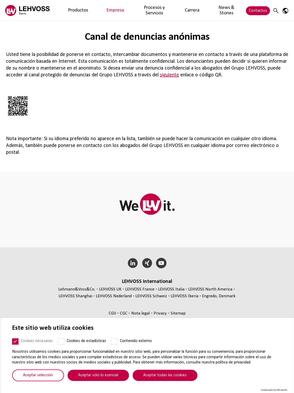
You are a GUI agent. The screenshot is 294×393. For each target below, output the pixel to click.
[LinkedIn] (132, 263)
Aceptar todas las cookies (165, 375)
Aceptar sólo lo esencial (98, 375)
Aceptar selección (38, 375)
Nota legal (141, 313)
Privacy (161, 313)
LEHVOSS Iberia (184, 296)
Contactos (258, 10)
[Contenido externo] (114, 341)
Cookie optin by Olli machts (274, 390)
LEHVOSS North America (210, 289)
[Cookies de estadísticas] (61, 341)
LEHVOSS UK (110, 289)
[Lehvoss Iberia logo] (27, 10)
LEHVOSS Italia (171, 289)
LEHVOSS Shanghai (75, 296)
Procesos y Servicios (125, 10)
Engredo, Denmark (218, 296)
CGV (113, 313)
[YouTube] (161, 263)
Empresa (93, 10)
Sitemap (178, 313)
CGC (124, 313)
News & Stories (182, 10)
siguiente (169, 75)
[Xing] (147, 263)
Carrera (155, 10)
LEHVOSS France (139, 289)
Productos (71, 10)
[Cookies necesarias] (15, 341)
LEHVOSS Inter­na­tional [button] (147, 281)
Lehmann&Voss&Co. (76, 289)
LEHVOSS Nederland (114, 296)
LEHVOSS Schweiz (151, 296)
